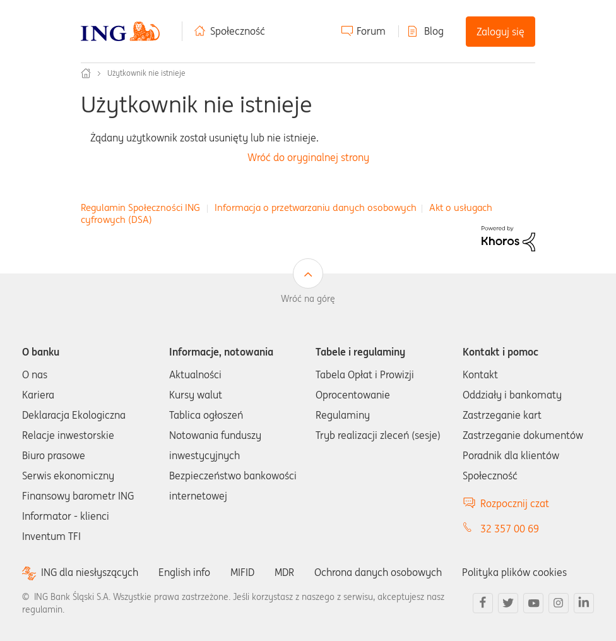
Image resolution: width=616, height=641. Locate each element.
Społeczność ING (86, 73)
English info (184, 572)
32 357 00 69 (509, 528)
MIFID (242, 572)
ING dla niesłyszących (89, 572)
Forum (371, 31)
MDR (284, 572)
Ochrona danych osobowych (378, 572)
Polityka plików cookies (514, 572)
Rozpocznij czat (514, 503)
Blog (434, 31)
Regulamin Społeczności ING (140, 207)
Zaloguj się (500, 31)
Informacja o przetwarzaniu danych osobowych (316, 207)
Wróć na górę (308, 298)
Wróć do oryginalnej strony (308, 158)
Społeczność (237, 31)
